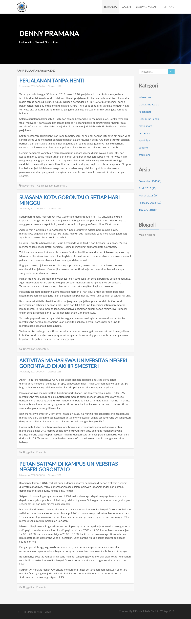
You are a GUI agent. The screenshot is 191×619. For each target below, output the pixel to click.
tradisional (145, 154)
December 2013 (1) (150, 181)
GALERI (126, 6)
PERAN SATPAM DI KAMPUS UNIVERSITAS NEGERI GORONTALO (68, 466)
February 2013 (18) (150, 202)
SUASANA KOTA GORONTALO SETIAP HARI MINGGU (69, 200)
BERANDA (110, 6)
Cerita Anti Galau (149, 104)
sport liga (144, 140)
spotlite (143, 147)
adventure (26, 185)
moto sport (145, 125)
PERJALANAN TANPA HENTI (51, 80)
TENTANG (168, 6)
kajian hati (145, 111)
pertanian (144, 133)
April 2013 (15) (147, 188)
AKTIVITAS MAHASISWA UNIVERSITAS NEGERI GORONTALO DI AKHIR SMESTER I (73, 363)
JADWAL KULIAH (146, 6)
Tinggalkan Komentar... (52, 185)
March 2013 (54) (148, 195)
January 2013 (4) (148, 209)
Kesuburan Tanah (149, 118)
